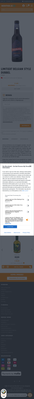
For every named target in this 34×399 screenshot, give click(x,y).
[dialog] (17, 199)
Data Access (17, 232)
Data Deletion (7, 232)
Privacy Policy (26, 232)
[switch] (27, 200)
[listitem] (17, 196)
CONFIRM (10, 226)
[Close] (30, 166)
